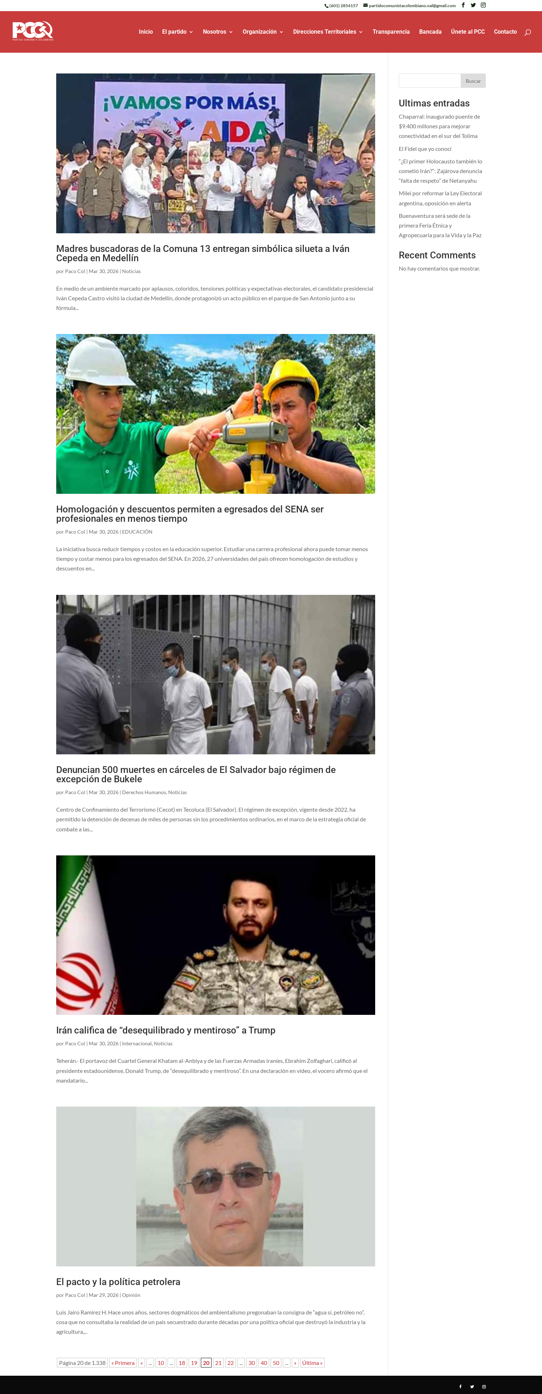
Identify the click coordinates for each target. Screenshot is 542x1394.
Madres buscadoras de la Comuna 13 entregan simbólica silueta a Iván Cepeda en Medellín (202, 253)
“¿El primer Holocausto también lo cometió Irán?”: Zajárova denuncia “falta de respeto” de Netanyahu (440, 171)
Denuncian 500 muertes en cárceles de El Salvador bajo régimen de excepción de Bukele (196, 774)
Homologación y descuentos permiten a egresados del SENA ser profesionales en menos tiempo (190, 514)
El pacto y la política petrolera (118, 1281)
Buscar (473, 81)
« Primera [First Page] (123, 1362)
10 (161, 1362)
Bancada (430, 32)
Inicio (146, 32)
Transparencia (391, 32)
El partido (174, 32)
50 (276, 1362)
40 (264, 1362)
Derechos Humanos (144, 792)
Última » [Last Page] (312, 1362)
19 (194, 1362)
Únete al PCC (468, 32)
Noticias (131, 271)
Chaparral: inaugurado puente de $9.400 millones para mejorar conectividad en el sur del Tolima (439, 126)
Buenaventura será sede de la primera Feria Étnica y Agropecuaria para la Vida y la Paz (440, 225)
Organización (260, 32)
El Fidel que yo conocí (425, 148)
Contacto (505, 32)
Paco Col (75, 271)
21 (218, 1362)
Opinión (131, 1295)
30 (251, 1362)
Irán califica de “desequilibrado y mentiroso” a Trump (166, 1030)
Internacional (137, 1043)
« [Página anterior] (141, 1362)
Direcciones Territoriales (324, 32)
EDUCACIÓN (137, 532)
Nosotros (214, 32)
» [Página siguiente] (295, 1362)
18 (182, 1362)
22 (230, 1362)
